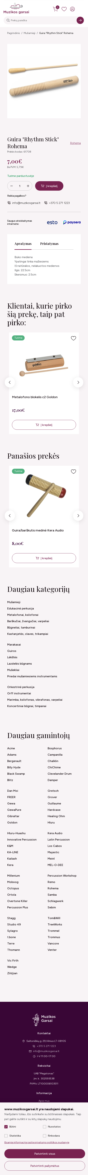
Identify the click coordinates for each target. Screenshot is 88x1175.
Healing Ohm (56, 816)
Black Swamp (16, 773)
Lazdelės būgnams (19, 663)
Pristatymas (49, 243)
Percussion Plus (17, 907)
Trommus (54, 937)
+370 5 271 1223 (59, 203)
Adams (11, 754)
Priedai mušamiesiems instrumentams (32, 676)
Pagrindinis (13, 33)
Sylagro (12, 930)
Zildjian (12, 973)
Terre (10, 943)
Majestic (53, 852)
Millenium (13, 875)
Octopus (13, 888)
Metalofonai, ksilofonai (22, 615)
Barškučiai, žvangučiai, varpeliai (28, 621)
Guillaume (54, 803)
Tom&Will (54, 918)
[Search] (80, 20)
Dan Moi (12, 790)
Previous (9, 383)
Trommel (53, 930)
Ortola (11, 894)
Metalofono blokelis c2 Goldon (35, 397)
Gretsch (53, 790)
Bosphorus (55, 748)
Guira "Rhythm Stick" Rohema (56, 33)
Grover (52, 797)
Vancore (53, 943)
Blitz (10, 780)
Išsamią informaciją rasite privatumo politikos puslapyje (36, 1142)
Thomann (13, 950)
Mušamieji (29, 33)
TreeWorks (55, 924)
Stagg (11, 918)
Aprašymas (23, 243)
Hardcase (54, 810)
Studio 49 (14, 924)
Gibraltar (13, 816)
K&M (10, 846)
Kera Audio (55, 833)
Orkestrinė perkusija (20, 687)
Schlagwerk (55, 901)
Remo (51, 882)
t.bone (11, 937)
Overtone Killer (17, 901)
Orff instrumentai (19, 693)
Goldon (12, 822)
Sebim (52, 907)
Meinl (51, 858)
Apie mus (44, 1100)
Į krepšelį (52, 186)
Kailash (12, 858)
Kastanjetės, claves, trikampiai (27, 634)
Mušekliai (13, 670)
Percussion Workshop (62, 875)
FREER (11, 797)
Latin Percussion (59, 839)
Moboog (12, 882)
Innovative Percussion (22, 839)
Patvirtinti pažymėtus (44, 1166)
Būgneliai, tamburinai (21, 627)
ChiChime (54, 767)
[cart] (56, 9)
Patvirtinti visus (44, 1153)
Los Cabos (55, 846)
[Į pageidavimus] (73, 338)
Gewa (11, 803)
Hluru (51, 822)
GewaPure (14, 810)
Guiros (11, 651)
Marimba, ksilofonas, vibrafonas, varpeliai (34, 699)
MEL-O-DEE (55, 865)
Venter (52, 950)
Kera (10, 865)
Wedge (12, 967)
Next (78, 383)
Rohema (75, 143)
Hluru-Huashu (16, 833)
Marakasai (14, 644)
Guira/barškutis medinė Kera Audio (38, 530)
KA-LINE (12, 852)
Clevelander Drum (60, 773)
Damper (53, 780)
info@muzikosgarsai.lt (26, 203)
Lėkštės (12, 657)
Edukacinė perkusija (20, 608)
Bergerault (14, 761)
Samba (52, 894)
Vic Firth (12, 960)
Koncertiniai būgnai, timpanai (26, 706)
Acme (11, 748)
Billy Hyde (13, 767)
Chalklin (53, 761)
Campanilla (55, 754)
